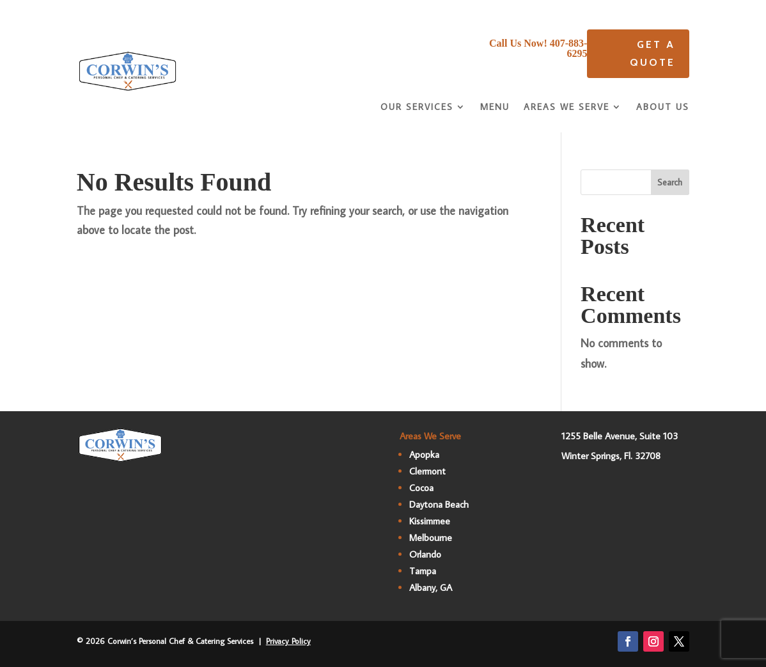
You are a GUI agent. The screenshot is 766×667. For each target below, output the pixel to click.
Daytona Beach (439, 504)
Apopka (424, 454)
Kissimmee (429, 521)
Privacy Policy (288, 641)
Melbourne (430, 537)
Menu (495, 107)
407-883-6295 (569, 48)
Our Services (416, 107)
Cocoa (421, 488)
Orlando (425, 554)
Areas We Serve (566, 107)
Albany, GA (430, 587)
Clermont (427, 471)
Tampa (422, 571)
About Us (662, 107)
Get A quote (652, 53)
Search (669, 182)
